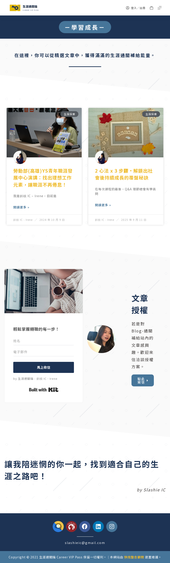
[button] (85, 27)
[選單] (160, 8)
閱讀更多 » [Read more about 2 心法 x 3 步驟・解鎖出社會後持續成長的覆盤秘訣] (103, 205)
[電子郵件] (43, 351)
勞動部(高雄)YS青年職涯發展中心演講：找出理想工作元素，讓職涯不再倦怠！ (43, 177)
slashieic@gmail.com (85, 542)
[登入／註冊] (135, 8)
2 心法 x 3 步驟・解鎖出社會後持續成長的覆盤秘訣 (124, 174)
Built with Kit (43, 390)
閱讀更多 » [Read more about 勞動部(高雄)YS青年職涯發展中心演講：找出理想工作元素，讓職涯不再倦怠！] (21, 207)
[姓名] (43, 340)
